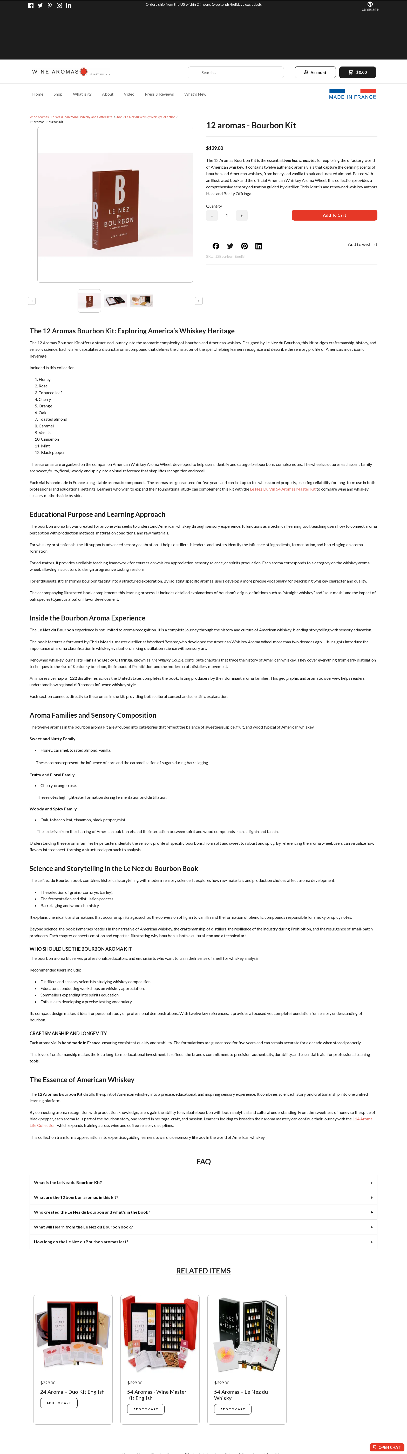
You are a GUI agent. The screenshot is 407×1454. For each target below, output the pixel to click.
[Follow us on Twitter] (40, 5)
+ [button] (241, 167)
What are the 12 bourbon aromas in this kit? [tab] (76, 1148)
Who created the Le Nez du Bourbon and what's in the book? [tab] (92, 1163)
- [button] (212, 167)
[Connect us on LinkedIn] (68, 5)
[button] (370, 6)
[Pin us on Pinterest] (49, 5)
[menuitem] (38, 45)
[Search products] (236, 24)
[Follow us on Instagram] (59, 5)
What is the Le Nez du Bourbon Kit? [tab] (68, 1134)
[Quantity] (227, 167)
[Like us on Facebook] (30, 5)
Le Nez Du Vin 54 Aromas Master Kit (283, 440)
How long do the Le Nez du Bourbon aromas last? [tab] (81, 1193)
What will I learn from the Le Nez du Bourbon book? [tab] (83, 1178)
